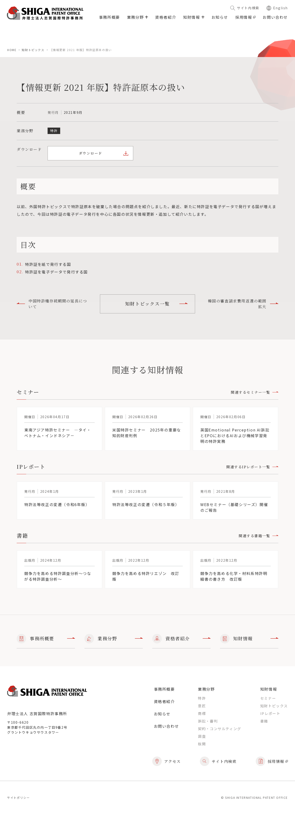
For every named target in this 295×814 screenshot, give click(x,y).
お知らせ (219, 17)
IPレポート (270, 713)
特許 (202, 698)
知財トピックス (33, 50)
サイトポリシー (18, 797)
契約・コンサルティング (219, 728)
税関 (202, 743)
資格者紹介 (165, 17)
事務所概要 (109, 17)
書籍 (264, 720)
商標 (202, 713)
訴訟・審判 (208, 720)
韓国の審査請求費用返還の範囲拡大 (243, 303)
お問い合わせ (275, 17)
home (11, 50)
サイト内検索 (244, 7)
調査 (202, 736)
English (277, 7)
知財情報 (249, 638)
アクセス (166, 761)
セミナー (268, 698)
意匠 (202, 705)
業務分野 (113, 638)
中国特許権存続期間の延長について (52, 303)
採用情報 (245, 17)
